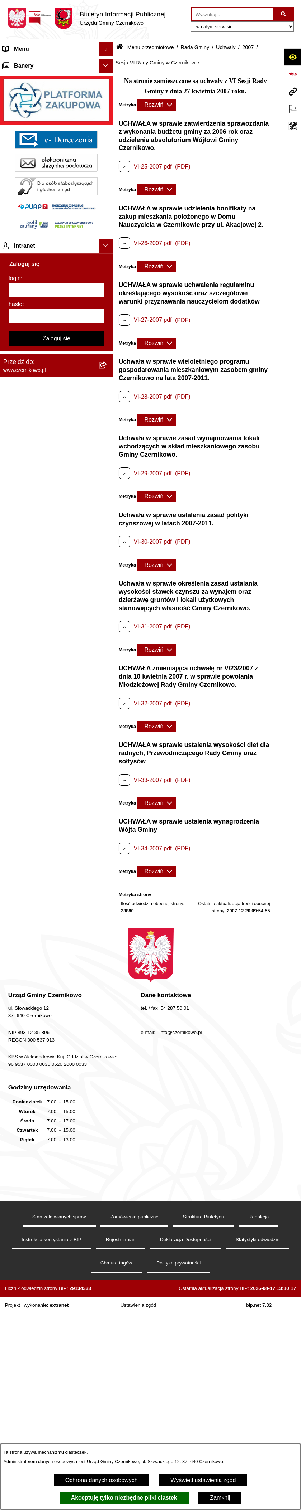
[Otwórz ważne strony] (292, 108)
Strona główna (21, 63)
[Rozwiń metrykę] (156, 105)
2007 (248, 47)
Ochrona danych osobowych (101, 1480)
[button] (107, 63)
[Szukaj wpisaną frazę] (284, 14)
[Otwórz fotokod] (292, 125)
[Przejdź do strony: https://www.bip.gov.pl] (292, 74)
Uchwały (225, 47)
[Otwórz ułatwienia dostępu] (292, 56)
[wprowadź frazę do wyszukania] (232, 14)
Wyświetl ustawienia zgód (203, 1480)
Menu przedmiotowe (29, 77)
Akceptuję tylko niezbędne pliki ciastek (124, 1498)
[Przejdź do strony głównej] (86, 18)
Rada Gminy (194, 47)
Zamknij (220, 1498)
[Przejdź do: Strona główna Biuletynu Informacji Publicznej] (119, 47)
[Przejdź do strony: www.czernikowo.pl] (292, 91)
